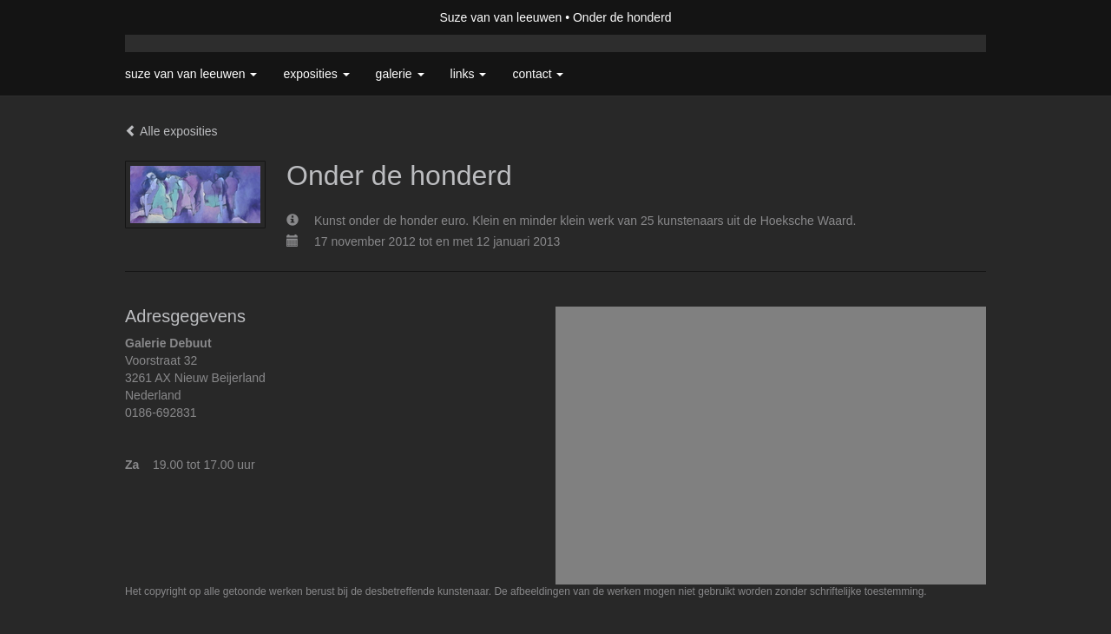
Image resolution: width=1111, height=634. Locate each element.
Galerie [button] (400, 74)
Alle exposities (171, 131)
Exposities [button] (316, 74)
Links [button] (468, 74)
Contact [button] (537, 74)
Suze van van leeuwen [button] (191, 74)
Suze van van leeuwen (500, 17)
